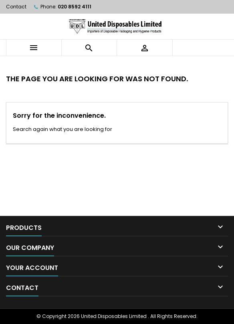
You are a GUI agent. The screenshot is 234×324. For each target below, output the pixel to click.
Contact (16, 6)
